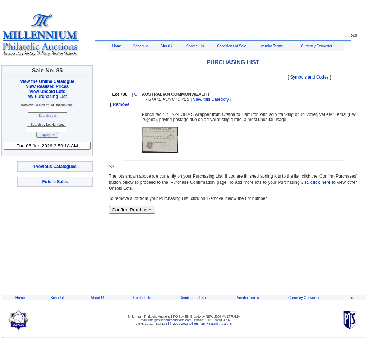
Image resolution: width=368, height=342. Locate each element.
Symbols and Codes (309, 77)
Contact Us (195, 46)
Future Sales (55, 181)
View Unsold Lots (47, 91)
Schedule (140, 46)
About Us (168, 46)
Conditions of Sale (231, 46)
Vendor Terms (272, 46)
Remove (121, 104)
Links (350, 298)
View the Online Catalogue (47, 81)
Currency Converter (316, 46)
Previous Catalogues (55, 166)
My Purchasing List (47, 96)
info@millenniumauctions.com (170, 320)
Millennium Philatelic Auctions (210, 323)
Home (117, 46)
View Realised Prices (47, 86)
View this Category (211, 99)
